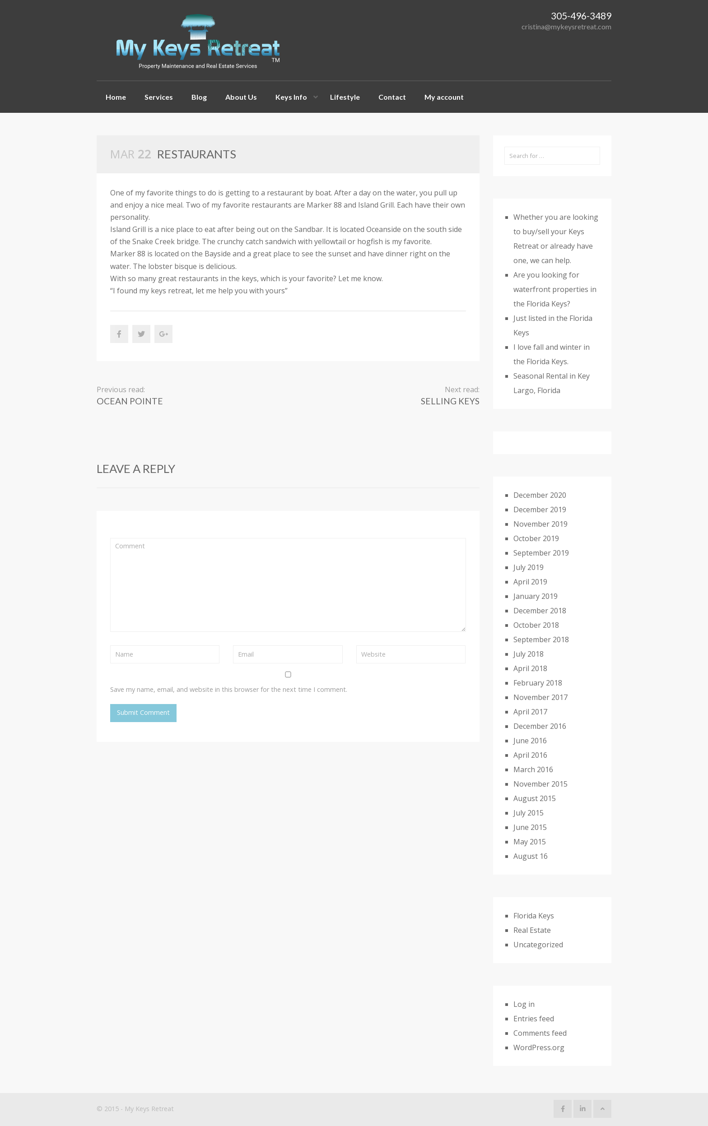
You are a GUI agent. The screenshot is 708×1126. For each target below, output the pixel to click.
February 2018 (537, 683)
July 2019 (528, 567)
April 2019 (530, 582)
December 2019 (539, 509)
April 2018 (530, 668)
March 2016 (533, 769)
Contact (392, 97)
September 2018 (541, 639)
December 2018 (539, 611)
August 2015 (534, 798)
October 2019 (536, 538)
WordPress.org (538, 1047)
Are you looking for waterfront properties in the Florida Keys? (554, 289)
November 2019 (540, 524)
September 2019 (541, 553)
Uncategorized (538, 945)
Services (158, 97)
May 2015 (529, 842)
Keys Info (291, 97)
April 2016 (530, 755)
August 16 (530, 856)
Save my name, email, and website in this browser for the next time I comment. (228, 689)
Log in (524, 1004)
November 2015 (540, 784)
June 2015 (530, 827)
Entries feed (533, 1019)
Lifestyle (345, 97)
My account (444, 97)
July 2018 (528, 654)
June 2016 (530, 741)
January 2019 (535, 596)
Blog (199, 97)
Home (116, 97)
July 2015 (528, 813)
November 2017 (540, 697)
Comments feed (540, 1033)
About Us (241, 97)
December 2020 (539, 495)
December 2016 (539, 726)
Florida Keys (533, 916)
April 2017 (530, 712)
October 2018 (536, 625)
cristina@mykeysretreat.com (566, 26)
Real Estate (532, 930)
